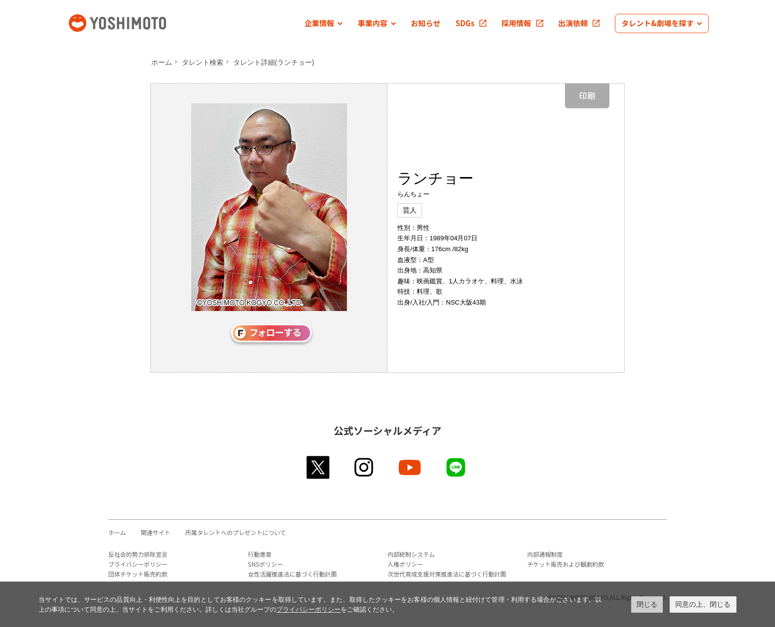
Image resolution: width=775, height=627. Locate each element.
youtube (410, 467)
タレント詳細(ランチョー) (273, 62)
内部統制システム (411, 554)
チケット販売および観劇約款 (565, 564)
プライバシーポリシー (138, 564)
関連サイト (156, 532)
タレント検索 (202, 62)
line (456, 467)
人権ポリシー (405, 564)
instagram (364, 467)
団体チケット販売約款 (138, 574)
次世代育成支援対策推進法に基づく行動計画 (447, 574)
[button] (323, 23)
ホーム (161, 62)
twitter (318, 467)
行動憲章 (260, 554)
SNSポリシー (265, 564)
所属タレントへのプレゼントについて (235, 532)
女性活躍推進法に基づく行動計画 (292, 574)
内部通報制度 (545, 554)
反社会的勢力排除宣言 (138, 554)
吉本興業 (132, 22)
